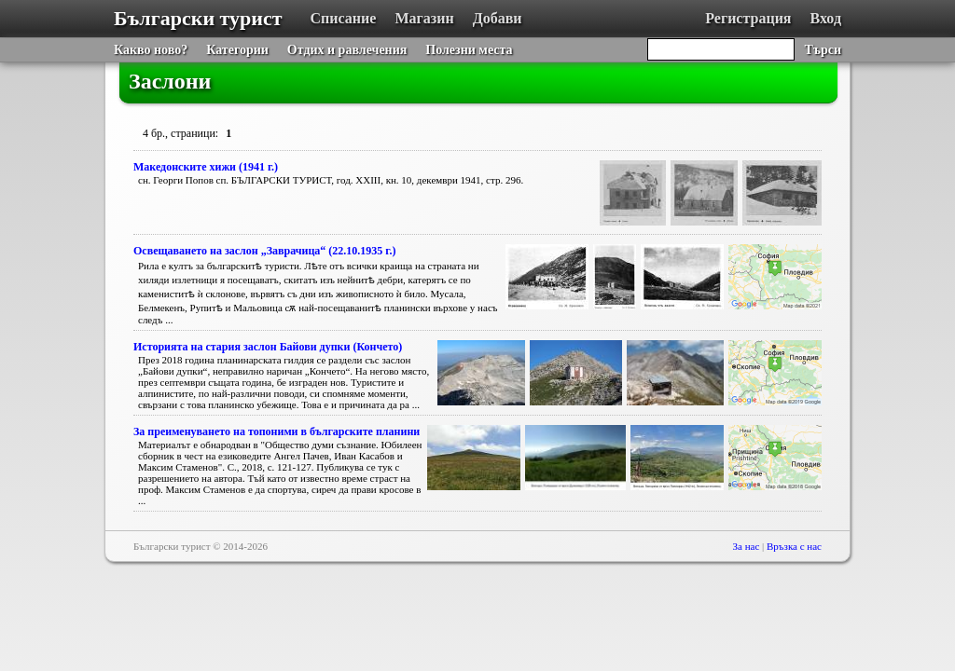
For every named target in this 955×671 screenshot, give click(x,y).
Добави (497, 18)
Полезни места (468, 50)
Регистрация (748, 18)
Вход (825, 18)
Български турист (198, 18)
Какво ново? (150, 50)
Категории (237, 50)
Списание (344, 18)
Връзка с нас (794, 546)
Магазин (423, 18)
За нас (746, 546)
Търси (822, 50)
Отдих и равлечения (347, 50)
